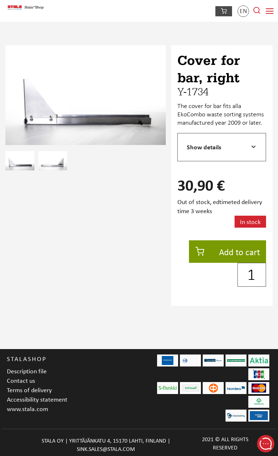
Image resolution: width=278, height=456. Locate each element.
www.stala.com (27, 408)
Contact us (21, 380)
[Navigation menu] (269, 11)
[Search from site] (257, 12)
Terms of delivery (29, 389)
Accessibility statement (37, 399)
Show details (204, 147)
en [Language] (243, 10)
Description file (27, 371)
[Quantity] (251, 275)
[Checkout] (223, 11)
